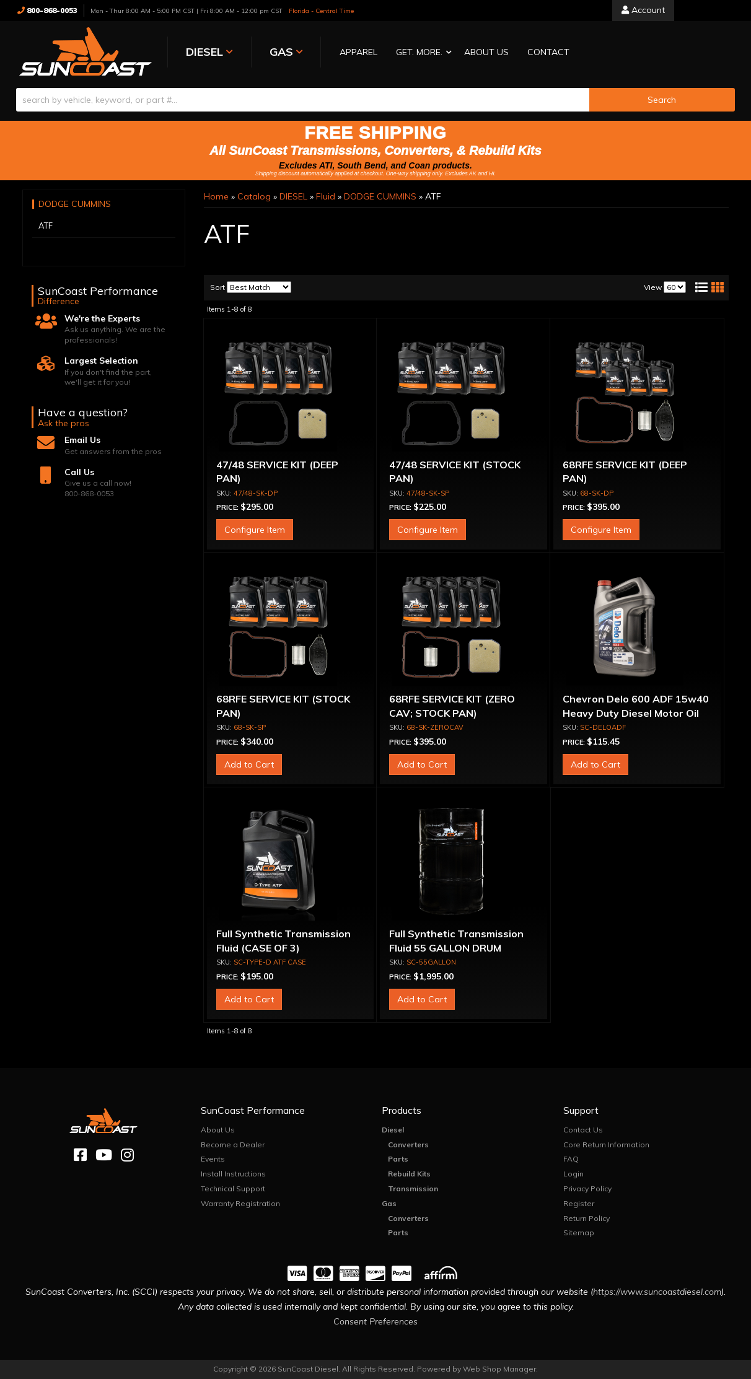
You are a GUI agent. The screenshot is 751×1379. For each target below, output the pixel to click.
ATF (45, 225)
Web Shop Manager (499, 1368)
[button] (421, 53)
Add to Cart (249, 764)
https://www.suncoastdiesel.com (657, 1291)
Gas (389, 1203)
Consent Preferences (375, 1321)
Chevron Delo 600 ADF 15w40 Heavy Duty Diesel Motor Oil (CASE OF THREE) (636, 713)
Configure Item (254, 529)
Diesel (393, 1129)
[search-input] (302, 100)
